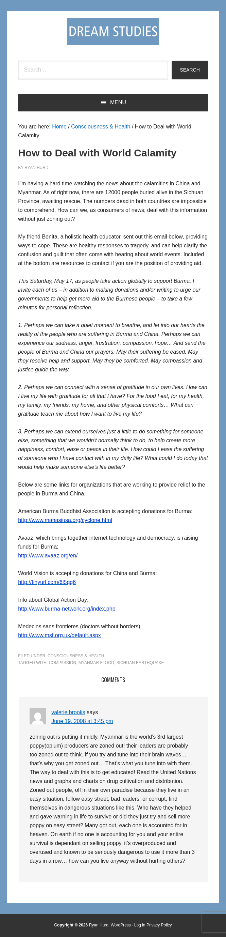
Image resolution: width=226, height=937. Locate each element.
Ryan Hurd (99, 925)
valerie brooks (68, 712)
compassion (62, 662)
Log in (139, 925)
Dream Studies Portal (113, 31)
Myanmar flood (96, 662)
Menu (118, 102)
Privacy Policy (159, 925)
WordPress (121, 925)
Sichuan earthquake (140, 662)
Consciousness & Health (76, 656)
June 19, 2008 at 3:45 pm (82, 721)
